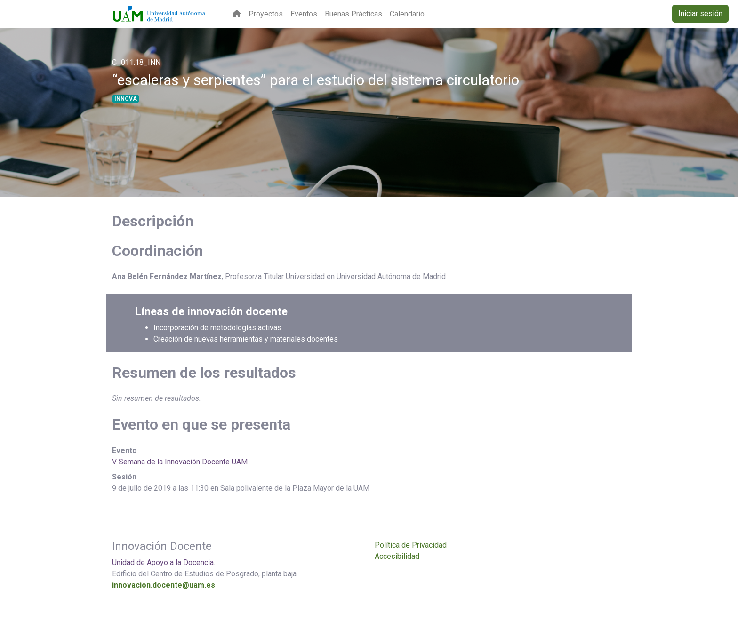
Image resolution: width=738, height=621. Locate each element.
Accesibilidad (397, 556)
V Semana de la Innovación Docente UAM (180, 461)
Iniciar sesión (700, 13)
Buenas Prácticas (353, 13)
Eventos (303, 13)
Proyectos (266, 13)
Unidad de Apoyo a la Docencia (163, 562)
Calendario (407, 13)
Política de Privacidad (411, 545)
